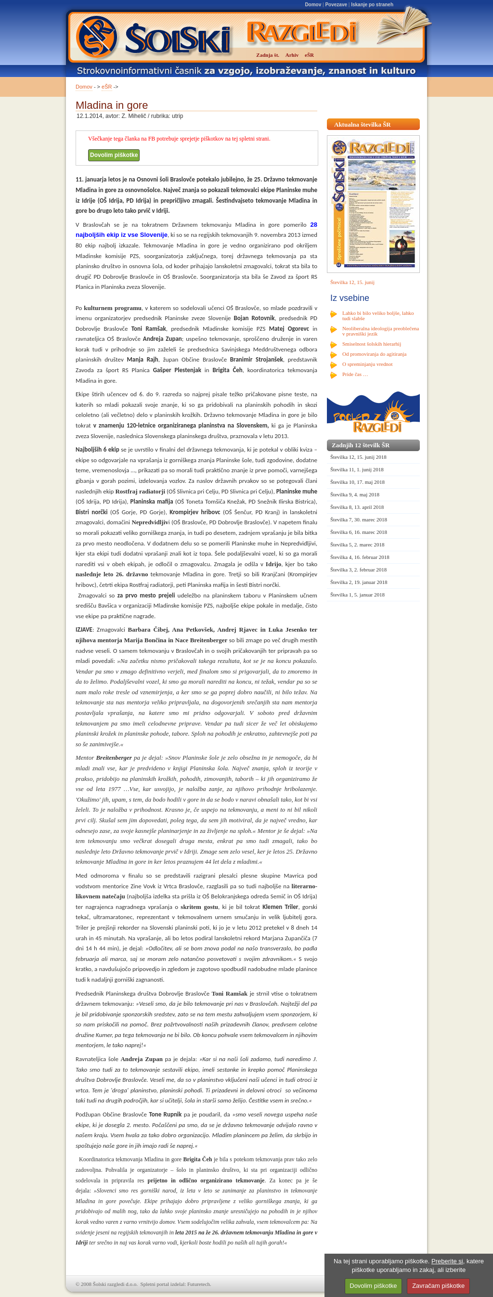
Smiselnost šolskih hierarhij (371, 344)
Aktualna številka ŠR (362, 124)
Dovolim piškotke (114, 155)
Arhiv (292, 55)
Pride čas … (355, 374)
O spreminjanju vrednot (367, 364)
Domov (313, 4)
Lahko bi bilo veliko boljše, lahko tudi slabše (378, 315)
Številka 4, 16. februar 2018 (359, 557)
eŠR (107, 87)
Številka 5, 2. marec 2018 (357, 544)
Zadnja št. (267, 55)
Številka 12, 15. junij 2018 (358, 457)
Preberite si (447, 1261)
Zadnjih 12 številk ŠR (360, 445)
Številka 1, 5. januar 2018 (357, 594)
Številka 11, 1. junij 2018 (357, 469)
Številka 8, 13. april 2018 (357, 507)
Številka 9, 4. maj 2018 (354, 494)
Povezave (336, 4)
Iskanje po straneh (372, 4)
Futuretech (198, 1284)
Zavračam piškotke (438, 1285)
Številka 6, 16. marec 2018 (358, 532)
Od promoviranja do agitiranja (374, 354)
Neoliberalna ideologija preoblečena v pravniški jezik (380, 331)
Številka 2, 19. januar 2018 (359, 582)
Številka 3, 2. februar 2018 (358, 569)
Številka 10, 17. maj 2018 (357, 482)
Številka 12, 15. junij (352, 282)
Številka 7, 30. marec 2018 (358, 519)
